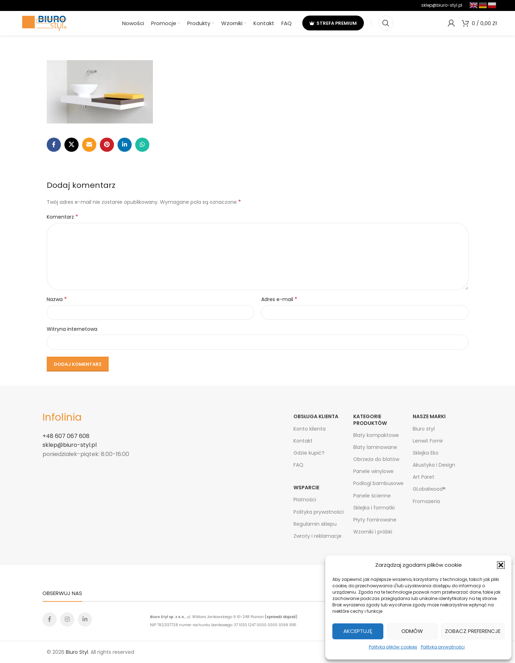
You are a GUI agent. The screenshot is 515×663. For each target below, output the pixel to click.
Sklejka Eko (426, 452)
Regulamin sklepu (315, 523)
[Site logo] (44, 22)
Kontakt (303, 440)
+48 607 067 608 (66, 436)
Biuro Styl (77, 652)
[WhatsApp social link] (142, 145)
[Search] (386, 23)
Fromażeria (426, 501)
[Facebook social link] (54, 145)
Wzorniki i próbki (372, 531)
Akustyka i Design (434, 464)
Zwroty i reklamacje (317, 536)
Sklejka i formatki (374, 507)
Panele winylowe (373, 471)
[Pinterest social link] (107, 145)
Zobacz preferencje (472, 631)
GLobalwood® (429, 488)
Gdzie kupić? (309, 452)
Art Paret (423, 476)
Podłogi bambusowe (378, 483)
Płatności (304, 499)
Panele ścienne (372, 495)
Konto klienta (309, 428)
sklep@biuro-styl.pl (441, 5)
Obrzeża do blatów (376, 459)
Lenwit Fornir (428, 440)
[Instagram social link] (67, 619)
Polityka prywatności (443, 647)
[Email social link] (89, 145)
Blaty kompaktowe (376, 435)
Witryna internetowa (72, 329)
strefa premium (333, 22)
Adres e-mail (279, 299)
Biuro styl (424, 428)
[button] (500, 565)
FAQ (298, 464)
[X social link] (71, 145)
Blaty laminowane (375, 447)
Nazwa (57, 299)
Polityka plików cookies (393, 647)
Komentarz (62, 217)
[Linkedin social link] (125, 145)
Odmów (412, 631)
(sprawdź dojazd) (281, 616)
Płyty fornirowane (374, 519)
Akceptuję (357, 631)
